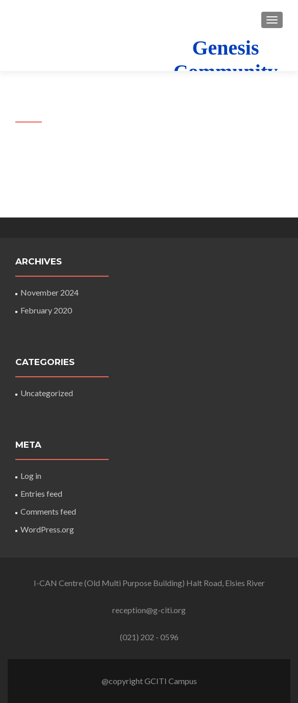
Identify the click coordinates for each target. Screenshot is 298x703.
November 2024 (49, 292)
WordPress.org (47, 529)
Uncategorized (46, 393)
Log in (30, 475)
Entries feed (41, 493)
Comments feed (48, 511)
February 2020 (46, 310)
